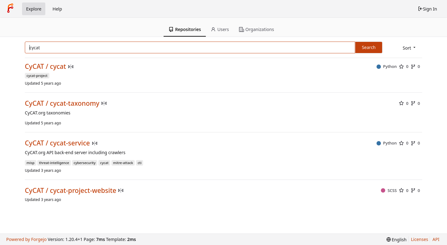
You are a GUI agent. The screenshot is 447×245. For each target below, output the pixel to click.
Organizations (256, 29)
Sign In (427, 9)
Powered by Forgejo (26, 239)
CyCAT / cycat (45, 66)
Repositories (185, 29)
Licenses (419, 239)
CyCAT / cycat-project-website (70, 190)
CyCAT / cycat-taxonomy (62, 103)
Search (369, 47)
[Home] (10, 8)
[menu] (410, 48)
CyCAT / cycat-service (57, 143)
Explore (33, 9)
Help (57, 9)
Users (220, 29)
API (435, 239)
